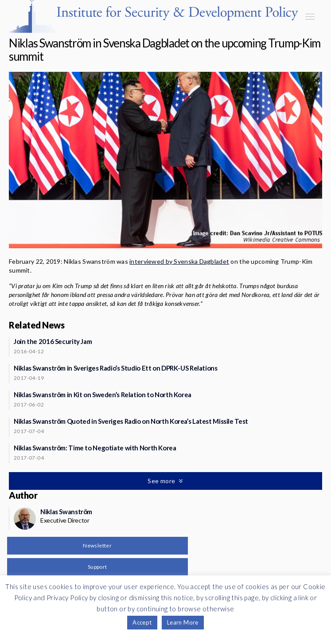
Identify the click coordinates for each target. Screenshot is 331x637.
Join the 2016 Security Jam (53, 341)
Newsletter (97, 545)
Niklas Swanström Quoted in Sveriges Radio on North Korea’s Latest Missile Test (131, 421)
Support (97, 566)
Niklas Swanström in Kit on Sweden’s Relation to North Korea (102, 395)
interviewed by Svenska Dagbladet (179, 261)
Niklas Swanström (66, 512)
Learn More (183, 622)
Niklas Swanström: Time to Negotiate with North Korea (95, 448)
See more (162, 481)
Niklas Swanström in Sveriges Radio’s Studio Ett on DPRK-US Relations (116, 368)
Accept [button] (142, 622)
